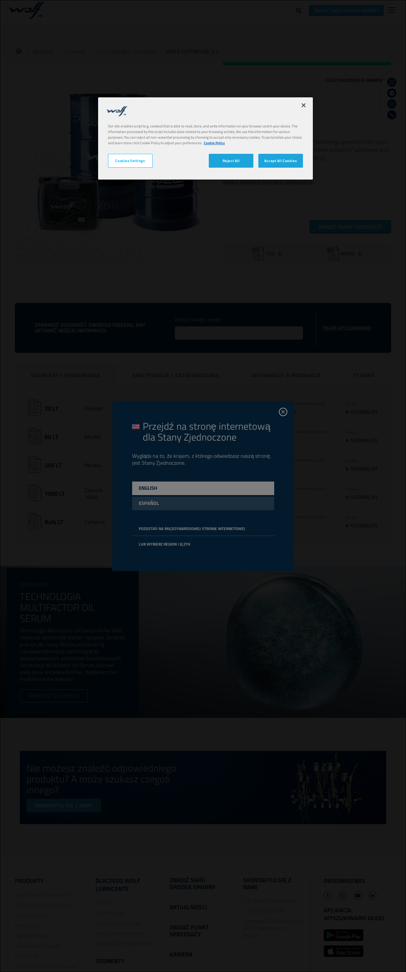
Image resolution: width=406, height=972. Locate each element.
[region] (205, 138)
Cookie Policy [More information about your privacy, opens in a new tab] (214, 143)
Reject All (231, 160)
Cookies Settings (130, 160)
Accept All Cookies (280, 160)
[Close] (303, 105)
